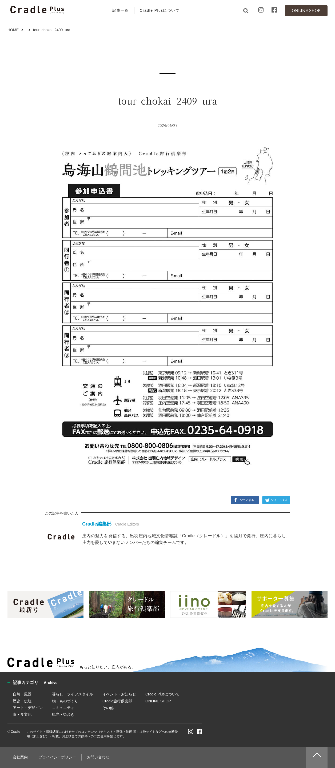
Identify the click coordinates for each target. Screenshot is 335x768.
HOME (13, 30)
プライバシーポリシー (57, 757)
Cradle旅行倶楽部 (117, 701)
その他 (108, 708)
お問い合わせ (98, 757)
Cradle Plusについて (160, 10)
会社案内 (20, 757)
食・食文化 (22, 714)
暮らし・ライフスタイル (72, 694)
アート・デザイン (28, 708)
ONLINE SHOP (158, 701)
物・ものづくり (65, 701)
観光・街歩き (63, 714)
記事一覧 (120, 10)
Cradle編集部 (96, 524)
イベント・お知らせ (119, 694)
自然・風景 (22, 694)
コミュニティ (63, 708)
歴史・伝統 (22, 701)
